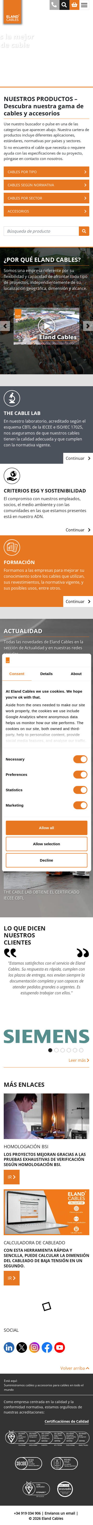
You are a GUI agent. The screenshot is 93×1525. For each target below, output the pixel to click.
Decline (46, 860)
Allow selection (46, 844)
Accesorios (47, 211)
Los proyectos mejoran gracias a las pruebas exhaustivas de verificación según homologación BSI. (45, 1159)
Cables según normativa (47, 185)
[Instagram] (35, 1347)
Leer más (79, 1060)
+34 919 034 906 (27, 1513)
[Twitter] (22, 1347)
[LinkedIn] (9, 1347)
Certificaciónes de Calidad (67, 1421)
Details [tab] (46, 673)
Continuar (78, 458)
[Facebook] (47, 1347)
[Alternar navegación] (84, 5)
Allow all (46, 827)
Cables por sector (47, 198)
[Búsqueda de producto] (41, 231)
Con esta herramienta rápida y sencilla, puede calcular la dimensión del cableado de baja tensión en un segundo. (46, 1258)
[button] (5, 326)
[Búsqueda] (84, 231)
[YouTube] (60, 1347)
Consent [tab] (16, 673)
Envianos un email (60, 1513)
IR (12, 1177)
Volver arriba (75, 1368)
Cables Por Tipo (47, 171)
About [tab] (76, 673)
